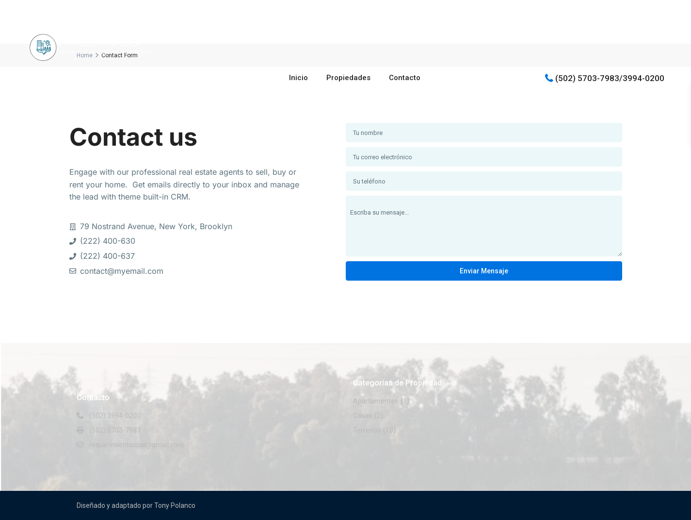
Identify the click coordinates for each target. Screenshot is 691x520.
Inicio (298, 77)
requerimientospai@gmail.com (136, 445)
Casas (362, 415)
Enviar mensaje (484, 271)
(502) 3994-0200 (115, 415)
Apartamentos (375, 401)
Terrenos (367, 430)
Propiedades (348, 77)
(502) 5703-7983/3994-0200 (609, 78)
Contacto (404, 77)
